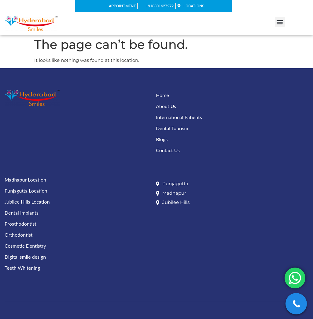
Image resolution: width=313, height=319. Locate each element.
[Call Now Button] (296, 303)
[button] (280, 22)
